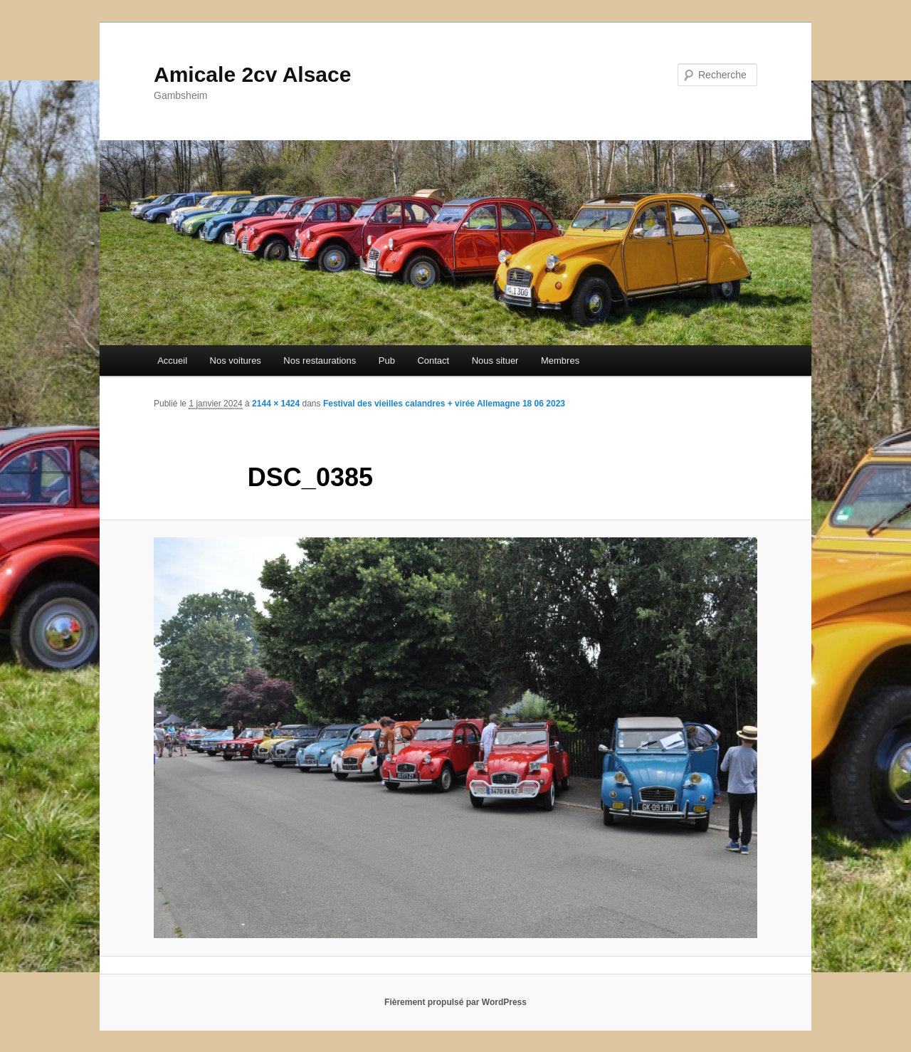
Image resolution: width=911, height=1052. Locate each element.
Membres (560, 360)
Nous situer (495, 360)
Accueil (172, 360)
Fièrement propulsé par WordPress (455, 1002)
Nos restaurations (319, 360)
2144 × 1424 (276, 404)
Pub (387, 360)
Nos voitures (235, 360)
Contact (433, 360)
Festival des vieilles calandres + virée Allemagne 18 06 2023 (444, 404)
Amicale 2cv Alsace (252, 74)
